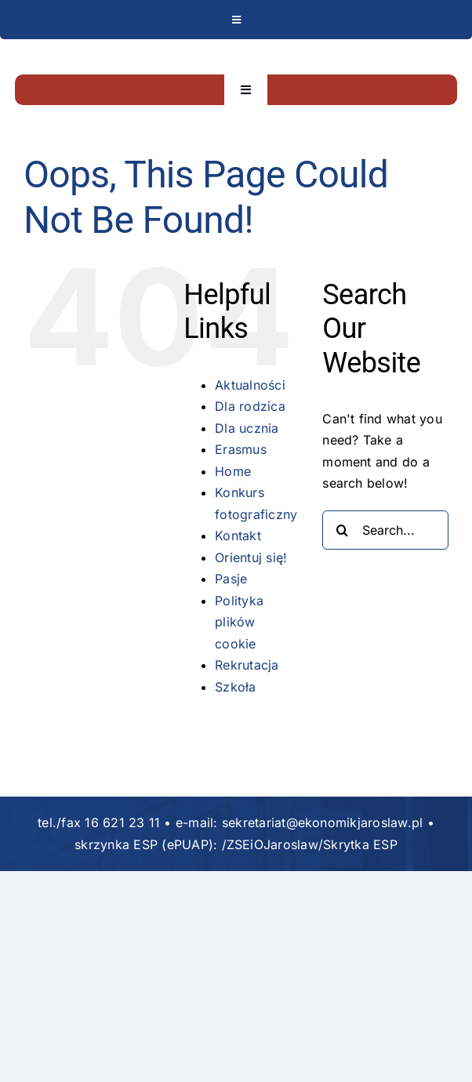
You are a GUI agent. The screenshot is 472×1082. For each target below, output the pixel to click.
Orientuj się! (251, 557)
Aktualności (250, 385)
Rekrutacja (246, 665)
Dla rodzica (250, 406)
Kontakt (238, 535)
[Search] (341, 530)
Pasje (231, 578)
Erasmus (241, 449)
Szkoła (235, 687)
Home (233, 471)
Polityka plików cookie (239, 622)
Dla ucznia (246, 428)
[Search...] (385, 530)
